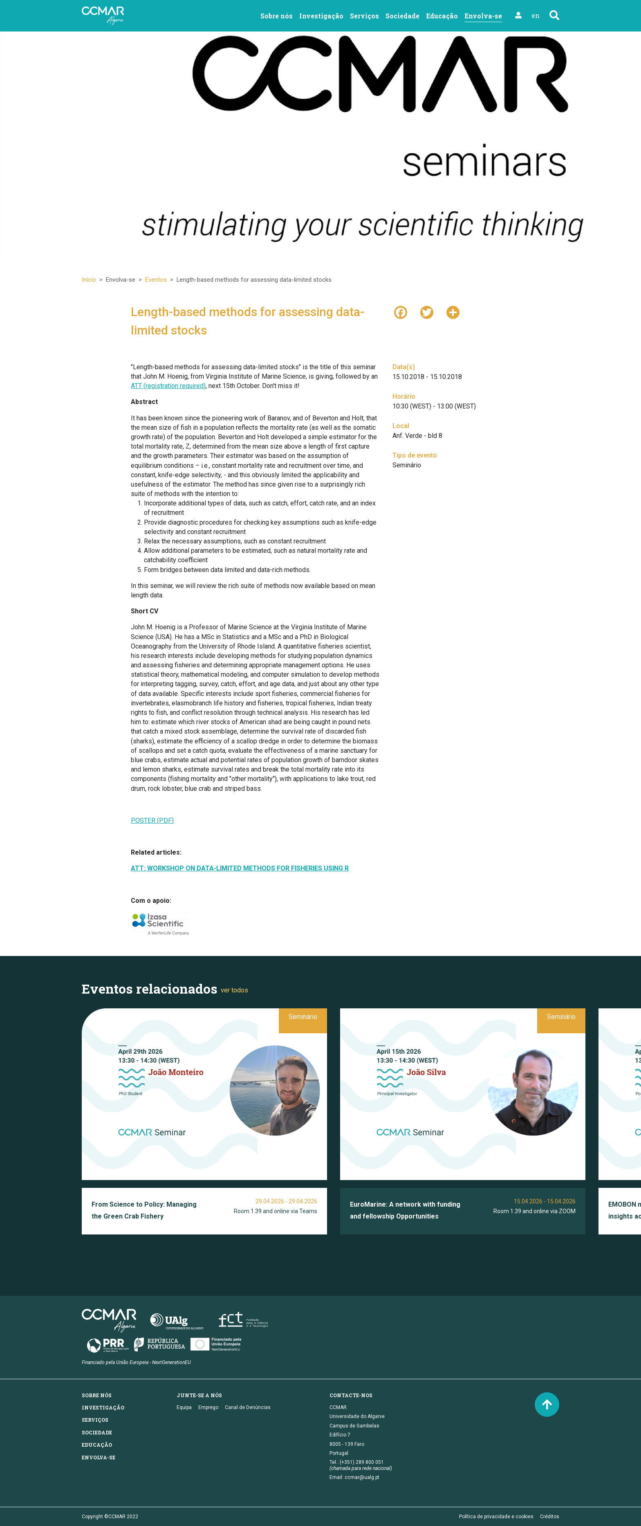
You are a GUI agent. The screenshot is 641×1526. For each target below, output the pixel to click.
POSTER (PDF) (152, 820)
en (535, 15)
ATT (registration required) (168, 386)
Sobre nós (276, 16)
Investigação (321, 16)
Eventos (156, 279)
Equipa (184, 1407)
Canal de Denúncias (248, 1407)
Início (89, 279)
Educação (442, 16)
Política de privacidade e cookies (496, 1516)
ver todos (234, 990)
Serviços (364, 16)
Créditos (549, 1516)
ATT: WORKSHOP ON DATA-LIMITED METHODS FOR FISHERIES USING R (240, 868)
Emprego (208, 1407)
